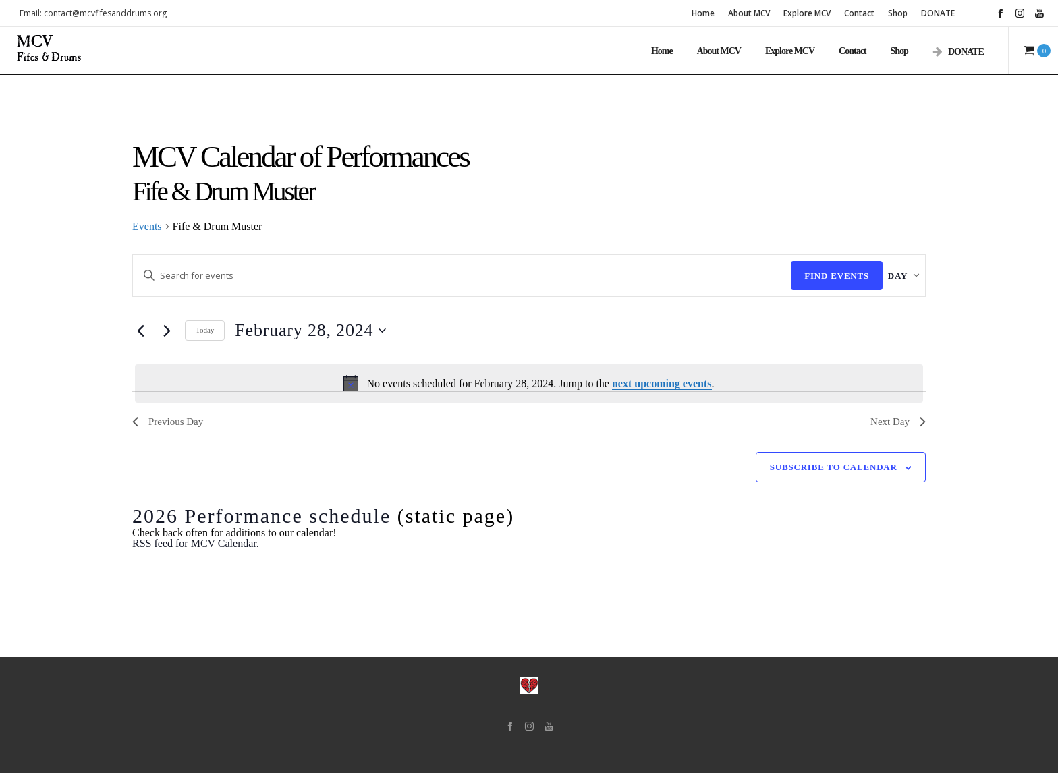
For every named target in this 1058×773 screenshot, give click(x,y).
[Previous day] (140, 330)
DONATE (938, 13)
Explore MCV (807, 13)
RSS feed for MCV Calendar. (195, 543)
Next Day (898, 422)
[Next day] (167, 330)
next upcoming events (662, 383)
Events (147, 226)
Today (205, 330)
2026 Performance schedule (261, 516)
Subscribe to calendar (833, 467)
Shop (898, 13)
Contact (859, 13)
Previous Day (167, 422)
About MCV (749, 13)
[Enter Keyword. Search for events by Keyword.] (451, 275)
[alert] (529, 384)
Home (703, 13)
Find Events (815, 275)
